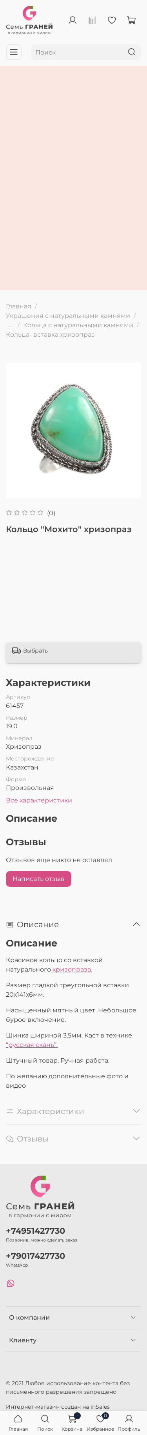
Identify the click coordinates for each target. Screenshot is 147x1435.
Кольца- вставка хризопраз (50, 334)
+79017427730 (35, 1256)
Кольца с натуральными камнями (78, 325)
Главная (18, 306)
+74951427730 (35, 1231)
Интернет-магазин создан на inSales (58, 1406)
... (10, 325)
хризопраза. (71, 969)
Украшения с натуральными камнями (68, 315)
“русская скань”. (32, 1044)
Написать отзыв (39, 879)
